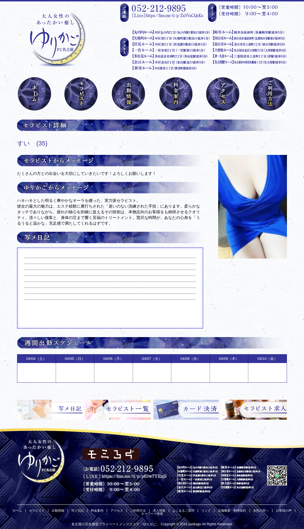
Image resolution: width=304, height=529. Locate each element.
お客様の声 (283, 510)
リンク (206, 510)
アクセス (117, 510)
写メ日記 (77, 510)
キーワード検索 (152, 513)
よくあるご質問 (183, 510)
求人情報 (159, 510)
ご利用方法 (138, 510)
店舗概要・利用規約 (232, 510)
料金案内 (97, 510)
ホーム (17, 510)
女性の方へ (261, 510)
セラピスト (37, 510)
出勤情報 (58, 510)
